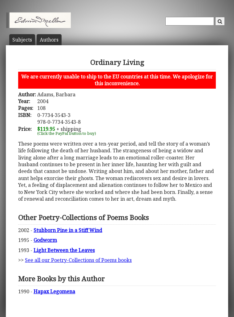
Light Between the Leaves (64, 250)
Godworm (45, 240)
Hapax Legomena (54, 291)
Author (49, 39)
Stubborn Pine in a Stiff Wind (68, 230)
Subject (22, 39)
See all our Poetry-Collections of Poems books (78, 260)
